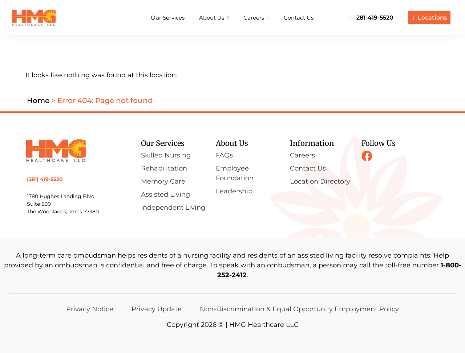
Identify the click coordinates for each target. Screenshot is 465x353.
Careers (256, 17)
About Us (214, 17)
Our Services (168, 17)
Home (38, 100)
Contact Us (299, 17)
